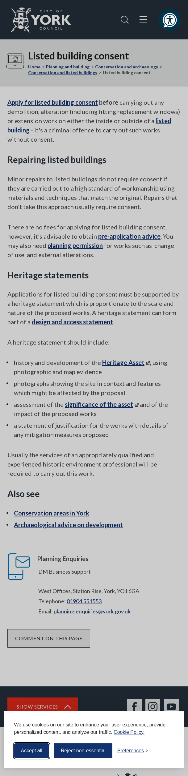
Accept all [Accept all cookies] (31, 750)
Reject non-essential (83, 750)
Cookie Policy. (129, 732)
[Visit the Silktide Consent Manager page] (170, 750)
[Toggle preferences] (132, 751)
